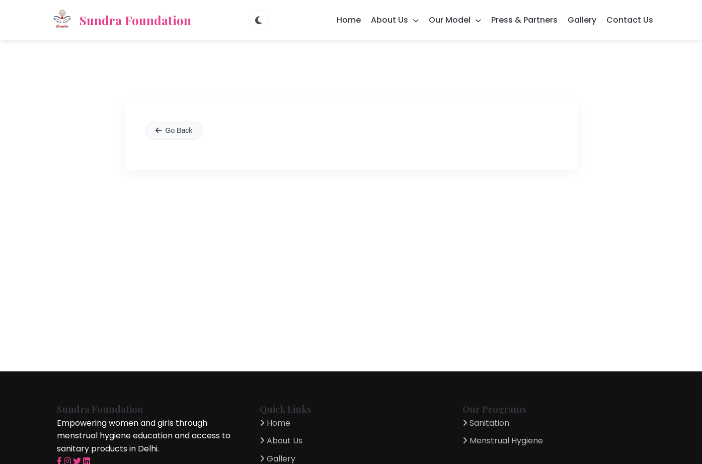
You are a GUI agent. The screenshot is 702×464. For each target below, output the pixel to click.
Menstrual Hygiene (502, 440)
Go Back (174, 130)
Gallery (582, 20)
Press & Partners (524, 20)
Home (349, 20)
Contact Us (629, 20)
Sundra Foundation (120, 20)
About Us (281, 440)
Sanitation (485, 423)
